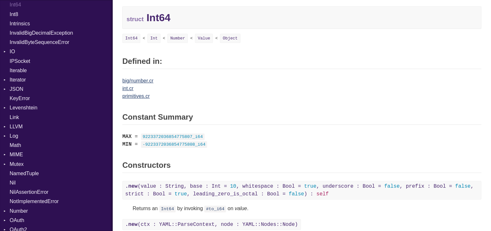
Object (230, 38)
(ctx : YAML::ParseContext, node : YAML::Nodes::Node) (211, 224)
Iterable (18, 70)
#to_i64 (215, 209)
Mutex (17, 164)
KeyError (20, 98)
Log (14, 136)
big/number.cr (137, 80)
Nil (13, 182)
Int (154, 38)
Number (19, 211)
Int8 (14, 14)
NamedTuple (24, 173)
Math (15, 145)
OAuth (17, 220)
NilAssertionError (29, 192)
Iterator (18, 79)
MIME (16, 154)
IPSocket (20, 61)
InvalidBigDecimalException (41, 33)
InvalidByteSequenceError (39, 42)
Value (204, 38)
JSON (16, 89)
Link (14, 117)
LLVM (16, 126)
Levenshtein (23, 107)
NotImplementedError (34, 201)
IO (12, 51)
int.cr (128, 88)
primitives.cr (136, 96)
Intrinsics (20, 23)
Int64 (15, 4)
